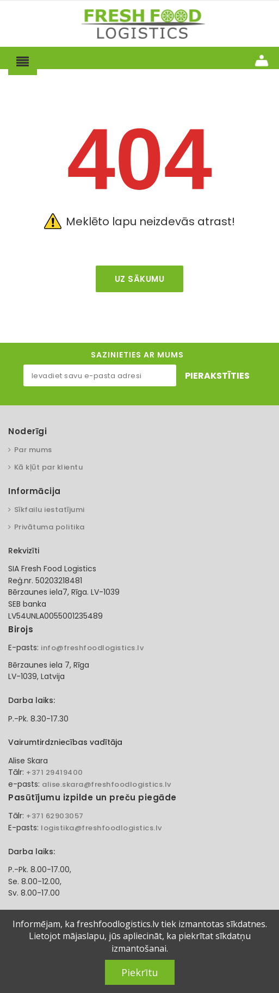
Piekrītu (139, 972)
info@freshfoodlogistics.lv (92, 648)
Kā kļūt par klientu (48, 467)
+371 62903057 (55, 816)
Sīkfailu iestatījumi (49, 509)
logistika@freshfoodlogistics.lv (101, 828)
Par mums (33, 450)
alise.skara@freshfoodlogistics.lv (106, 784)
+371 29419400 (54, 772)
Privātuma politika (49, 527)
